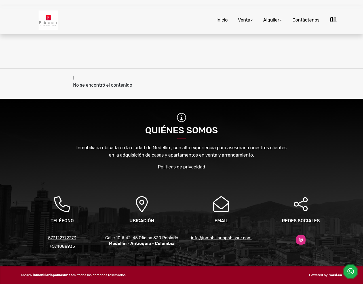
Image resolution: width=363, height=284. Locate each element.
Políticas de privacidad (181, 167)
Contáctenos (306, 20)
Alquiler (271, 20)
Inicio (222, 20)
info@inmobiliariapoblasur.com (221, 237)
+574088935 (62, 246)
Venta (244, 20)
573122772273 (62, 237)
